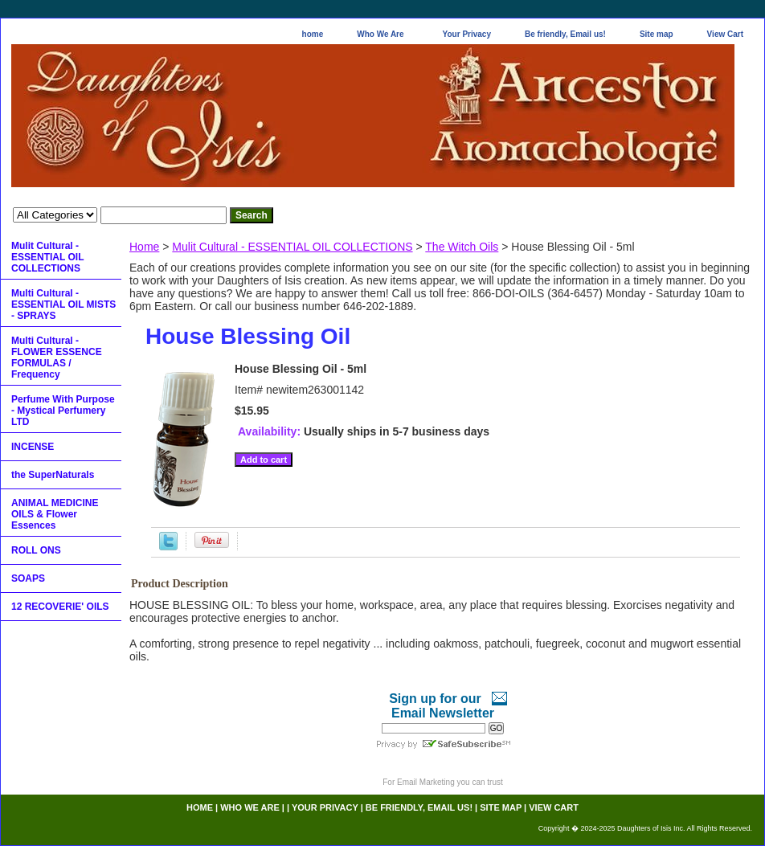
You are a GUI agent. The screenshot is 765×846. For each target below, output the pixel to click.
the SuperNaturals (52, 474)
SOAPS (28, 578)
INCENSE (32, 446)
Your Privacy (467, 34)
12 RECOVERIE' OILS (60, 606)
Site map (656, 34)
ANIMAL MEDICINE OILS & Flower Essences (54, 514)
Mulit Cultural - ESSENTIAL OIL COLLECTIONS (292, 246)
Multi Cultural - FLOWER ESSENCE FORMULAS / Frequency (56, 357)
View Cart (725, 34)
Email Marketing (426, 782)
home (313, 34)
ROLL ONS (36, 550)
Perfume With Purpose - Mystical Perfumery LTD (63, 410)
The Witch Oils (461, 246)
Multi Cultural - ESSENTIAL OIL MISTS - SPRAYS (63, 304)
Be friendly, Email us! (565, 34)
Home (144, 246)
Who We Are (380, 34)
